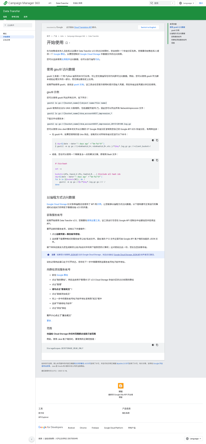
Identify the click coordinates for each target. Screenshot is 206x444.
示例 (99, 204)
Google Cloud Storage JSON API (127, 255)
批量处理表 (77, 3)
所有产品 (132, 428)
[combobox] (162, 3)
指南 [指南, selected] (5, 17)
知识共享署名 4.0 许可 (82, 363)
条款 (40, 439)
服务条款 (126, 413)
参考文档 (15, 17)
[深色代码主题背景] (153, 140)
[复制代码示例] (157, 140)
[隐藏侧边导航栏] (31, 439)
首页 (48, 36)
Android (71, 428)
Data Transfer (11, 11)
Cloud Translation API (83, 27)
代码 (97, 59)
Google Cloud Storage (90, 54)
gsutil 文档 (79, 84)
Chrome (83, 428)
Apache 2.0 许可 (123, 363)
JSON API (74, 255)
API (49, 3)
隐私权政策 (49, 439)
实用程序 (65, 59)
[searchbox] (17, 25)
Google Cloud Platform (113, 428)
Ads (62, 36)
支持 (25, 17)
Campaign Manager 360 (24, 3)
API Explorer (43, 417)
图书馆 (41, 413)
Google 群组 (59, 54)
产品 (55, 36)
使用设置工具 (93, 220)
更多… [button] (49, 320)
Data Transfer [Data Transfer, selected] (62, 3)
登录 (201, 3)
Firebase (95, 428)
